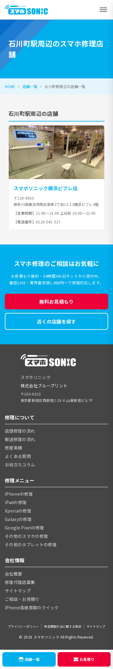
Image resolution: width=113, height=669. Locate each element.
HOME (10, 86)
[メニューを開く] (103, 9)
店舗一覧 (30, 86)
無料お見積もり (56, 301)
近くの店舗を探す (56, 321)
